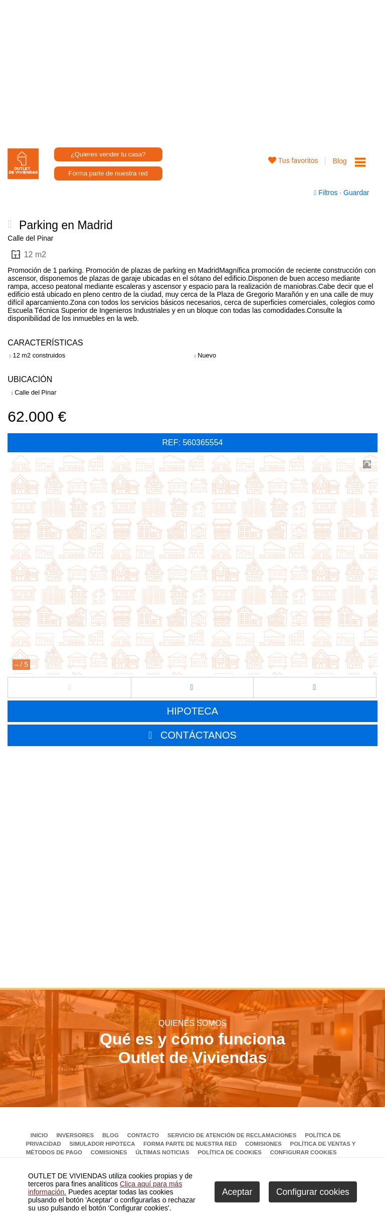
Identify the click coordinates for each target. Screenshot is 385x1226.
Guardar (355, 193)
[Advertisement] (192, 70)
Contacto (144, 1135)
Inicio (40, 1135)
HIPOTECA (192, 711)
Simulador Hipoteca (102, 1144)
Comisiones (264, 1144)
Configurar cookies (303, 1152)
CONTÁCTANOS (198, 735)
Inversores (75, 1135)
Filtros (326, 193)
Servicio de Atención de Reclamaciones (232, 1135)
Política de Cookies (230, 1152)
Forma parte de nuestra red (108, 173)
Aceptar (237, 1192)
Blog (339, 161)
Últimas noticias (163, 1152)
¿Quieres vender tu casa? (108, 154)
